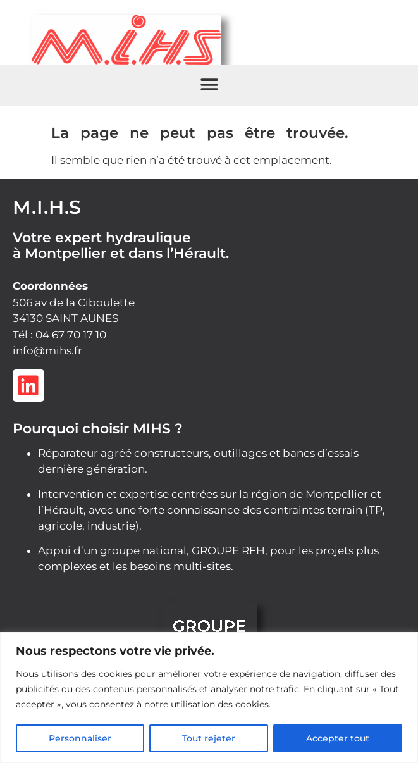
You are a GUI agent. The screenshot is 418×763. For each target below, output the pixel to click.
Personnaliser (80, 738)
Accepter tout (337, 738)
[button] (209, 85)
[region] (209, 697)
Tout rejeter (208, 738)
